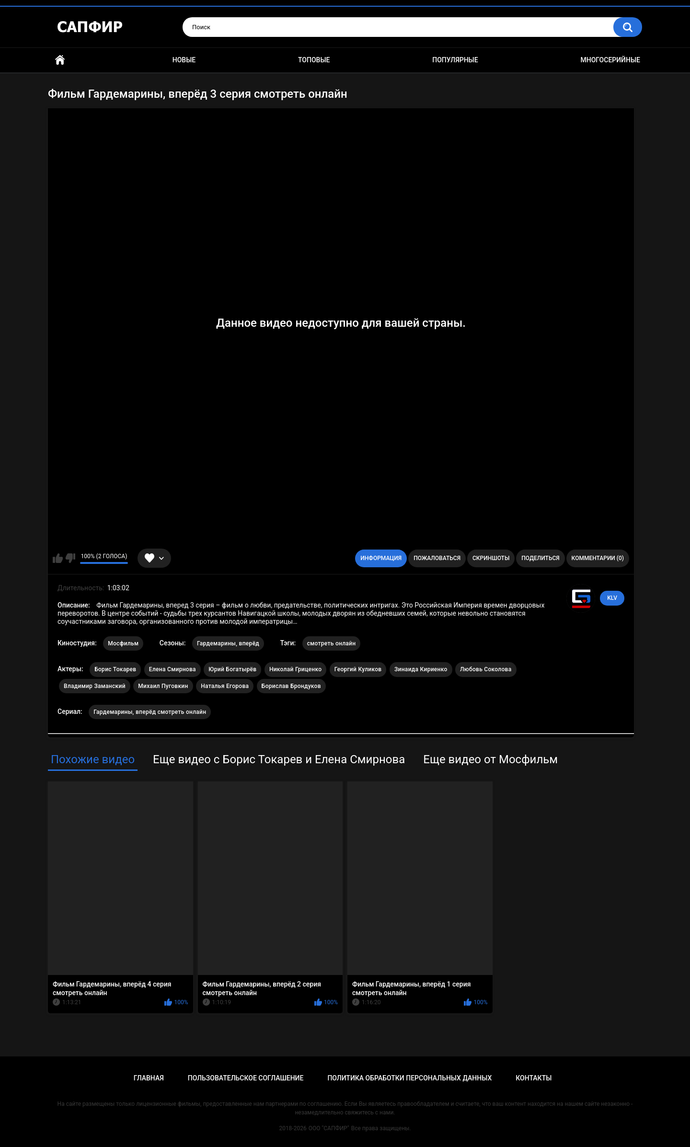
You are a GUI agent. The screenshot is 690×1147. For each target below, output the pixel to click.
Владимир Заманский (95, 686)
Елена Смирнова (172, 669)
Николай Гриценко (295, 669)
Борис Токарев (115, 669)
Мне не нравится (70, 558)
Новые (184, 60)
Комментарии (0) (598, 558)
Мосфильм (123, 643)
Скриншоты (490, 558)
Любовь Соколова (485, 669)
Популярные (455, 60)
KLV (612, 598)
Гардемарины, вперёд (228, 643)
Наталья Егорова (225, 686)
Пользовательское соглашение (246, 1078)
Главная (60, 60)
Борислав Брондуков (291, 686)
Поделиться (540, 558)
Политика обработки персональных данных (409, 1078)
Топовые (314, 60)
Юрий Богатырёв (232, 669)
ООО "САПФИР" (329, 1128)
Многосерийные (610, 60)
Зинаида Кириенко (421, 669)
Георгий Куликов (358, 669)
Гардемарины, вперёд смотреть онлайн (149, 712)
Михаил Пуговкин (163, 686)
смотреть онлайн (331, 643)
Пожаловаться (437, 558)
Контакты (534, 1078)
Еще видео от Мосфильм (490, 759)
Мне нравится (58, 558)
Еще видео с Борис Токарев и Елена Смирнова (279, 759)
